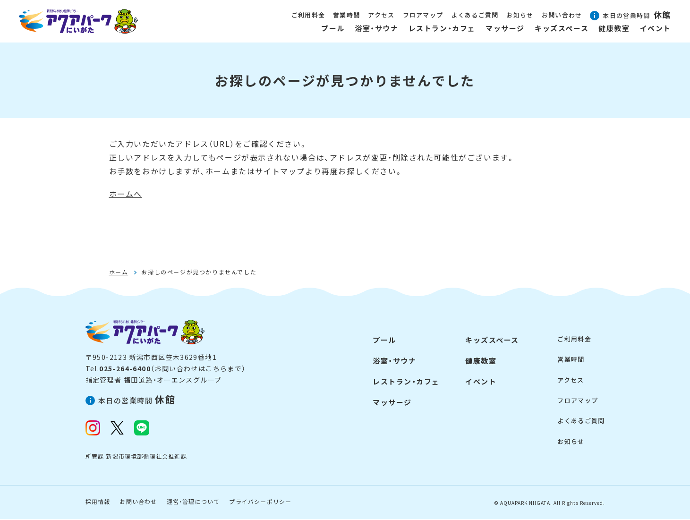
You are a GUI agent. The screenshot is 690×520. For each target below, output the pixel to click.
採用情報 (98, 502)
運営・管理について (193, 502)
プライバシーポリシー (260, 502)
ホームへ (125, 193)
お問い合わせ (138, 502)
